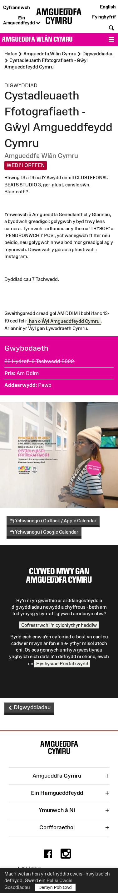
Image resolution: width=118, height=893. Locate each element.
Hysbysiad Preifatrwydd (62, 663)
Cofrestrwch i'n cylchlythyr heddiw (59, 625)
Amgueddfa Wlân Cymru (37, 39)
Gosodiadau (17, 887)
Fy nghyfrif (104, 16)
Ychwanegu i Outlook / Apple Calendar (53, 521)
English (108, 6)
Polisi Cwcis (59, 880)
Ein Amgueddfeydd (21, 20)
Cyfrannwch (16, 7)
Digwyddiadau (29, 707)
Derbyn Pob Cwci (55, 887)
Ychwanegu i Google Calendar (44, 532)
